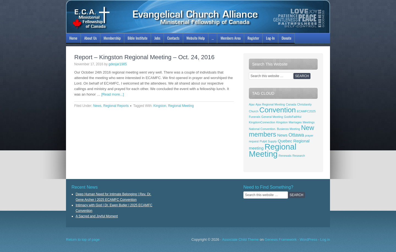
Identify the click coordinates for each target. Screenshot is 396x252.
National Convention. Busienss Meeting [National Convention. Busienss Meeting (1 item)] (274, 129)
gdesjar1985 (118, 64)
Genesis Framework (281, 239)
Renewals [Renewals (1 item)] (285, 155)
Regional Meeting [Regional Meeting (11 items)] (272, 150)
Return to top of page (83, 239)
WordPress (308, 239)
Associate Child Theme (240, 239)
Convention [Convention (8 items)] (277, 110)
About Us (90, 39)
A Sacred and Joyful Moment (97, 216)
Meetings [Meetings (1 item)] (309, 122)
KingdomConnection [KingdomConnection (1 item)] (262, 122)
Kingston (159, 106)
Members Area (231, 38)
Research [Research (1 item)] (298, 155)
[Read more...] (112, 94)
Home (73, 38)
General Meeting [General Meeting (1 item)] (272, 116)
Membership (111, 39)
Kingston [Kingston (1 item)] (282, 122)
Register (253, 38)
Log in (325, 239)
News (97, 106)
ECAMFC (198, 16)
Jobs (156, 39)
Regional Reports (116, 106)
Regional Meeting (181, 106)
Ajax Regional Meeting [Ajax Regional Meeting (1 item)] (270, 104)
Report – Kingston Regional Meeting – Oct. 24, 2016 (144, 57)
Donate (286, 38)
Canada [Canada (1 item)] (291, 104)
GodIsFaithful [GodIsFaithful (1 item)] (292, 116)
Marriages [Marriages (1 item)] (295, 122)
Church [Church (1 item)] (253, 111)
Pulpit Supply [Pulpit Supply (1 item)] (268, 141)
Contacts (173, 38)
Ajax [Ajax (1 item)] (252, 104)
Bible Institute (136, 39)
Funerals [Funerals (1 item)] (254, 116)
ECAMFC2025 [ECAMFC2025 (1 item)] (306, 111)
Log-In (270, 39)
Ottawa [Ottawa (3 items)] (296, 135)
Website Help (195, 38)
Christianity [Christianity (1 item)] (304, 104)
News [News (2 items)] (282, 135)
